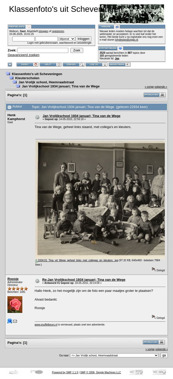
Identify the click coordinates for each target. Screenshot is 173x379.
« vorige (149, 86)
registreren (58, 31)
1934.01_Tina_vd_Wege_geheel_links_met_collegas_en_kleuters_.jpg (76, 260)
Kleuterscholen (27, 78)
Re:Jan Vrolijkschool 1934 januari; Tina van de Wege (84, 280)
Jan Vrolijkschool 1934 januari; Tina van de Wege (61, 86)
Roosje (12, 279)
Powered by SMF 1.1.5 (65, 372)
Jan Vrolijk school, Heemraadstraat (46, 82)
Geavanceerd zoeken (24, 55)
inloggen (43, 31)
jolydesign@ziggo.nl (126, 39)
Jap (117, 58)
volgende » (161, 86)
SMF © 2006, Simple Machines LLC (100, 372)
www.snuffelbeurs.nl (46, 324)
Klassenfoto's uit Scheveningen (37, 74)
